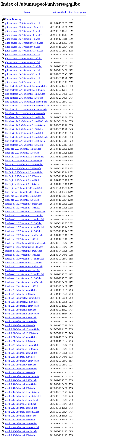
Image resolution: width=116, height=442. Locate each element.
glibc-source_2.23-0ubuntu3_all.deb (22, 23)
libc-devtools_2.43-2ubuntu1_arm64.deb (25, 141)
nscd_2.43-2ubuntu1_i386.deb (20, 435)
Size (70, 12)
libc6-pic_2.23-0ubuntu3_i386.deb (22, 152)
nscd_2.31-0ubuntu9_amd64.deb (21, 337)
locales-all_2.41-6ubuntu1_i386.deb (22, 286)
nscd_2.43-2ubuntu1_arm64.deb (21, 431)
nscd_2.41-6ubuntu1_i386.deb (20, 388)
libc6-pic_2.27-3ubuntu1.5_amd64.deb (24, 164)
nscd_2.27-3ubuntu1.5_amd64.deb (22, 305)
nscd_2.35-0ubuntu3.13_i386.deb (21, 349)
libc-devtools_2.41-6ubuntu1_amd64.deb (25, 94)
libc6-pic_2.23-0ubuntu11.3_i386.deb (23, 160)
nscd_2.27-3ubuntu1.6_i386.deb (21, 317)
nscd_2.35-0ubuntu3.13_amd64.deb (22, 345)
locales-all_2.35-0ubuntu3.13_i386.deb (24, 247)
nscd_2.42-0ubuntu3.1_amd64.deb (22, 392)
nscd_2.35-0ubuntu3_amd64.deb (21, 353)
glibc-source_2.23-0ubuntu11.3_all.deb (24, 27)
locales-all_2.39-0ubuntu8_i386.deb (22, 270)
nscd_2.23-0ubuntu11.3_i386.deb (21, 302)
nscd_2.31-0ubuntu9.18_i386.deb (21, 333)
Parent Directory (13, 19)
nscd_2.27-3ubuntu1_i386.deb (20, 325)
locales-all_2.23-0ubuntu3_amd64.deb (23, 203)
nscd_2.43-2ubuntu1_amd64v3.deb (22, 427)
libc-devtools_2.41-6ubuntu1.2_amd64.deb (26, 86)
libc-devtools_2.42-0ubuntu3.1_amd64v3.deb (27, 105)
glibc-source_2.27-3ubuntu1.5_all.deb (23, 31)
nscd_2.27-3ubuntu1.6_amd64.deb (22, 313)
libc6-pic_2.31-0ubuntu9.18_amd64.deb (24, 188)
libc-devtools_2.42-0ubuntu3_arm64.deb (25, 125)
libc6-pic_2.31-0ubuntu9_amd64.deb (23, 196)
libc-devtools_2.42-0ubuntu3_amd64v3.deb (26, 121)
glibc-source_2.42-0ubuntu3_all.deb (22, 78)
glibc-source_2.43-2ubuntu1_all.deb (22, 82)
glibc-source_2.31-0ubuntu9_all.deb (22, 46)
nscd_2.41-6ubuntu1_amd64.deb (21, 384)
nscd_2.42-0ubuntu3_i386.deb (20, 419)
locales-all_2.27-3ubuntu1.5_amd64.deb (24, 219)
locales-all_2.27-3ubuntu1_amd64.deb (23, 235)
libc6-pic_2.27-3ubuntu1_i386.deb (22, 184)
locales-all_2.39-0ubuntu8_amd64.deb (23, 266)
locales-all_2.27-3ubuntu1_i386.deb (22, 239)
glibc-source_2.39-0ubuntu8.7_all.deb (23, 58)
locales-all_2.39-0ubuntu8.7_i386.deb (23, 262)
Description (80, 12)
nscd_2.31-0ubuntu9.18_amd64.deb (22, 329)
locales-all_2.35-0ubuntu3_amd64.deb (23, 251)
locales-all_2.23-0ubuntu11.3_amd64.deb (25, 211)
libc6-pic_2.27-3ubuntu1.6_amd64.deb (24, 172)
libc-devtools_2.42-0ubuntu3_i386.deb (24, 129)
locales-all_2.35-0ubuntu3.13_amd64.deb (25, 243)
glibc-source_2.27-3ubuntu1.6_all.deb (23, 35)
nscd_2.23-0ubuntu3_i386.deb (20, 294)
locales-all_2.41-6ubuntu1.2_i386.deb (23, 278)
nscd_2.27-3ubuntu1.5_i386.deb (21, 309)
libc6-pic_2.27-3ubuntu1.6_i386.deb (23, 176)
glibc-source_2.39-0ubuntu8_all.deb (22, 62)
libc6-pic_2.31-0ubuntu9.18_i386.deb (23, 192)
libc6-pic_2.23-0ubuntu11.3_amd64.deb (24, 156)
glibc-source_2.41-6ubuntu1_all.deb (22, 70)
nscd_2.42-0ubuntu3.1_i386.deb (21, 404)
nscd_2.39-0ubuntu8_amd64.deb (21, 368)
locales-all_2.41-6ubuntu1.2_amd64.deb (24, 274)
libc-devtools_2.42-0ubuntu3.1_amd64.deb (26, 101)
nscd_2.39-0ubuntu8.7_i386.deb (21, 364)
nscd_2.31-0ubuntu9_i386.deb (20, 341)
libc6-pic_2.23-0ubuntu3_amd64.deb (23, 148)
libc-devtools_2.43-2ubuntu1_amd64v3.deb (26, 137)
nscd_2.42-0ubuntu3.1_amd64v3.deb (23, 396)
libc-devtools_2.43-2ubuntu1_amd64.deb (25, 133)
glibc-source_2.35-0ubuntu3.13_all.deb (24, 50)
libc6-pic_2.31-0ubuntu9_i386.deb (22, 200)
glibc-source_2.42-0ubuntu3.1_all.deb (23, 74)
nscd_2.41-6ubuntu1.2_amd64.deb (22, 376)
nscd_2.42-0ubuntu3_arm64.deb (21, 415)
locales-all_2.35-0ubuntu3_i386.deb (22, 254)
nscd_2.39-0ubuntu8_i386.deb (20, 372)
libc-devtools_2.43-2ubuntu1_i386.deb (24, 145)
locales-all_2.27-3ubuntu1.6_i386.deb (23, 231)
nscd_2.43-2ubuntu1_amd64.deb (21, 423)
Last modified (59, 12)
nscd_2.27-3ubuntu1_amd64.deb (21, 321)
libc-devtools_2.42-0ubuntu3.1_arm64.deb (26, 109)
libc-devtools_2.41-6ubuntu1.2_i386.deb (25, 90)
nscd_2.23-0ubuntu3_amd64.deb (21, 290)
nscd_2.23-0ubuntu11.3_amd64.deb (22, 298)
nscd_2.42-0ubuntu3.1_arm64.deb (21, 400)
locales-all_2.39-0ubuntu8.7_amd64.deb (24, 258)
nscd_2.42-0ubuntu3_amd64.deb (21, 408)
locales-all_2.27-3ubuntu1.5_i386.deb (23, 223)
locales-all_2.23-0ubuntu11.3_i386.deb (24, 215)
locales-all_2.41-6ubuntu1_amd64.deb (23, 282)
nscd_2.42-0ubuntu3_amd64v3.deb (22, 411)
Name (27, 12)
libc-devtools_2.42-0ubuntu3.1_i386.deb (25, 113)
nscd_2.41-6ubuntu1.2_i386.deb (21, 380)
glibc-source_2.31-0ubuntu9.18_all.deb (24, 43)
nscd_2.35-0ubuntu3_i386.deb (20, 357)
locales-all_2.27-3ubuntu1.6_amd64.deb (24, 227)
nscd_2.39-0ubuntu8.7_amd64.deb (22, 360)
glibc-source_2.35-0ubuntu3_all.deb (22, 54)
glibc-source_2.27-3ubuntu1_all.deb (22, 39)
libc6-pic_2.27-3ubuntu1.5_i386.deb (23, 168)
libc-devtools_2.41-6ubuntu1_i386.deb (24, 97)
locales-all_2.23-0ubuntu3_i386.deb (22, 207)
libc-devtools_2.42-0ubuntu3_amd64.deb (25, 117)
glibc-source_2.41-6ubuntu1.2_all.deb (23, 66)
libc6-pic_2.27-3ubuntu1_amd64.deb (23, 180)
